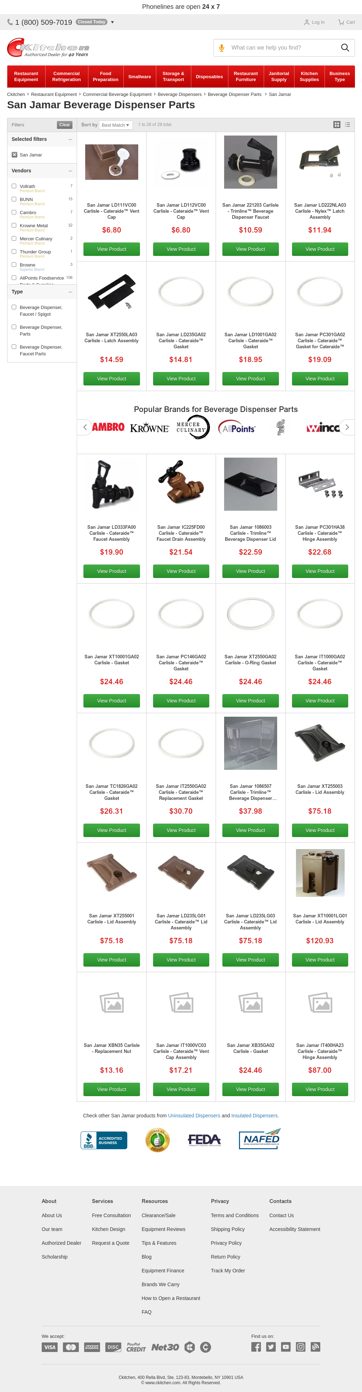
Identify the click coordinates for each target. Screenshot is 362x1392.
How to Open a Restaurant (171, 1298)
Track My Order (228, 1270)
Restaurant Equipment (26, 76)
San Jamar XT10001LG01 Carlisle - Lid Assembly (320, 919)
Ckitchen (16, 94)
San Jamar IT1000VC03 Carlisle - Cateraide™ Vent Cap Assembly (181, 1052)
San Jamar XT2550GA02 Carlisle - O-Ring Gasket (250, 660)
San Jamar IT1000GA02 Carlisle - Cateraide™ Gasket (320, 663)
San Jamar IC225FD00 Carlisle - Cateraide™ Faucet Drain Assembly (181, 534)
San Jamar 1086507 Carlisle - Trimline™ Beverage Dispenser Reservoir (250, 793)
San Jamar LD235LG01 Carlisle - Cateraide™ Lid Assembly (181, 922)
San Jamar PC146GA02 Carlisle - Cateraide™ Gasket (181, 663)
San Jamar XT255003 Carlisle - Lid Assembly (320, 790)
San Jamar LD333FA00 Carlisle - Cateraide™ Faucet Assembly (111, 534)
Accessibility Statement (294, 1229)
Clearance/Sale (159, 1215)
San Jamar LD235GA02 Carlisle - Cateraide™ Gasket (181, 341)
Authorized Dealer (61, 1243)
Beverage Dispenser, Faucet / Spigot (37, 311)
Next (347, 427)
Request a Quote (110, 1243)
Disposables (209, 76)
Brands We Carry (161, 1284)
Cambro (28, 212)
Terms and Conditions (235, 1215)
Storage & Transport (173, 76)
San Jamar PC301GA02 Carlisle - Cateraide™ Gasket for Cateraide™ (320, 341)
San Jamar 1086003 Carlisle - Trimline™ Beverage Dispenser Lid (250, 534)
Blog (147, 1257)
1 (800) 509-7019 (39, 22)
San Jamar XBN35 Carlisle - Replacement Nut (112, 1049)
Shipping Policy (228, 1229)
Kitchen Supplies (309, 76)
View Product (111, 249)
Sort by (89, 125)
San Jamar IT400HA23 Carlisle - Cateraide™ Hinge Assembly (320, 1052)
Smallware (139, 76)
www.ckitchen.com (162, 1382)
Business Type (339, 76)
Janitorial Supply (279, 76)
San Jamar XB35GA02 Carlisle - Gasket (250, 1049)
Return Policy (225, 1257)
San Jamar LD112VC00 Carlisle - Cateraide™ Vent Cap (181, 212)
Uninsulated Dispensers (194, 1115)
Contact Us (281, 1215)
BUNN (26, 199)
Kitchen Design (108, 1229)
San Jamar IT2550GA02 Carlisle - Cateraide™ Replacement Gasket (181, 793)
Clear (64, 124)
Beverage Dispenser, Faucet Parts (37, 350)
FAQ (147, 1312)
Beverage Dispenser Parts (235, 94)
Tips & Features (159, 1243)
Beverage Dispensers (180, 94)
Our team (52, 1229)
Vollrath (27, 186)
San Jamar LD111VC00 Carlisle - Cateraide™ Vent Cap (111, 212)
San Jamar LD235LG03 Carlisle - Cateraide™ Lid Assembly (250, 922)
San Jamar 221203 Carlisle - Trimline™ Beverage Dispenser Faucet (250, 212)
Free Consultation (111, 1215)
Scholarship (55, 1257)
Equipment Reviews (164, 1229)
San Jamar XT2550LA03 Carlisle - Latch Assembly (111, 338)
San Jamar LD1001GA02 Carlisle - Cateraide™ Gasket (250, 341)
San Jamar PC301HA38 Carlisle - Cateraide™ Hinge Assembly (320, 534)
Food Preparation (105, 76)
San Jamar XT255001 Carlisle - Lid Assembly (111, 919)
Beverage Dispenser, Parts (37, 331)
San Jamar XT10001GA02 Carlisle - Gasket (111, 660)
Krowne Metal (34, 225)
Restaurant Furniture (246, 76)
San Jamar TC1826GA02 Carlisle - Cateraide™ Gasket (112, 793)
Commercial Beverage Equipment (117, 94)
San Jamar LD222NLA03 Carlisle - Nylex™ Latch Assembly (320, 212)
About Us (52, 1215)
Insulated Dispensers (254, 1115)
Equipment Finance (163, 1270)
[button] (95, 22)
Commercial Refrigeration (66, 76)
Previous (85, 427)
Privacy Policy (226, 1243)
